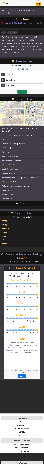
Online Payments (22, 447)
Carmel (35, 10)
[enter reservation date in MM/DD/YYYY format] (24, 74)
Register (22, 432)
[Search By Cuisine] (41, 144)
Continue (22, 92)
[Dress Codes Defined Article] (41, 165)
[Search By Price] (41, 148)
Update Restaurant (22, 454)
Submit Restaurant (22, 451)
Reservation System (22, 444)
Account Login (22, 425)
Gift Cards (22, 435)
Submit (22, 376)
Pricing (22, 457)
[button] (22, 112)
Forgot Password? (22, 428)
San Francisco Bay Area (21, 10)
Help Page (22, 422)
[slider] (37, 284)
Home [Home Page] (5, 10)
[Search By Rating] (41, 156)
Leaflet (30, 125)
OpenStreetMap (39, 125)
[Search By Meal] (41, 169)
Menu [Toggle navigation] (7, 3)
